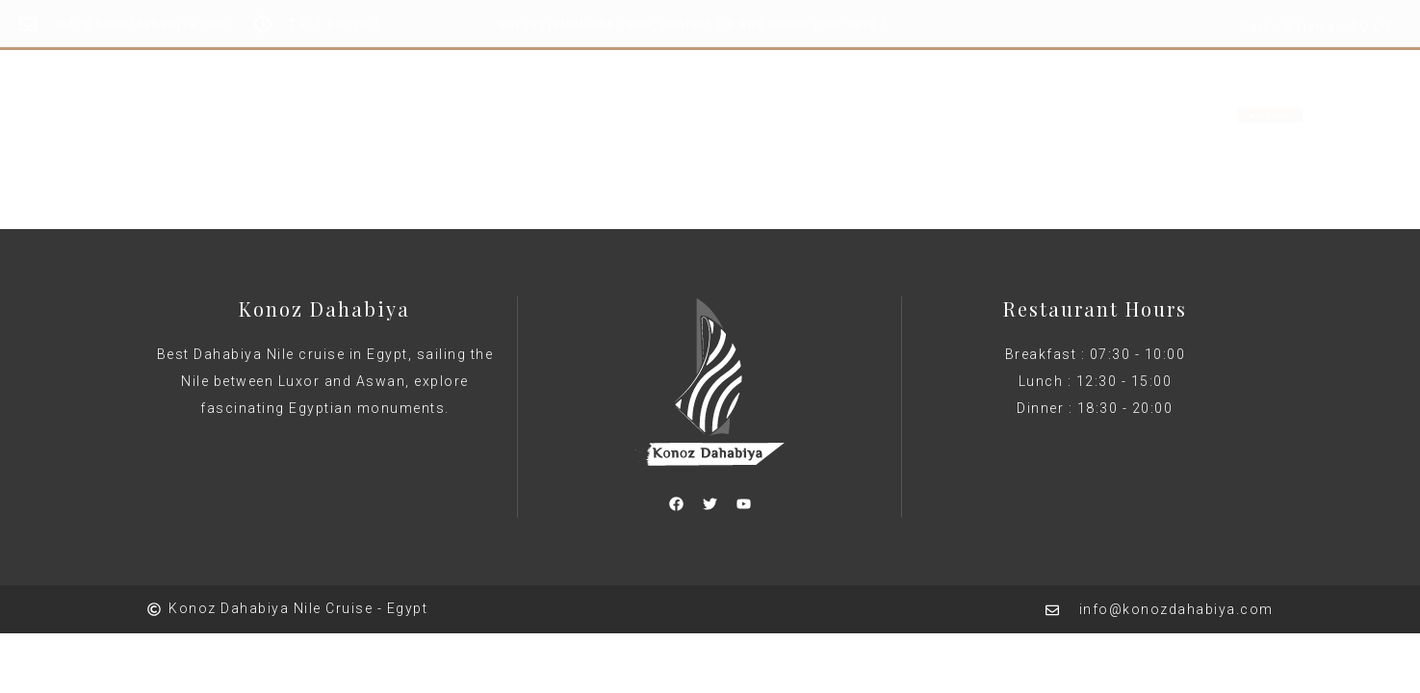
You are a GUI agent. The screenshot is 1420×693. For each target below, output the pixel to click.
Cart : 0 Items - (1316, 27)
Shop (831, 114)
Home (582, 114)
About (752, 114)
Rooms (666, 114)
